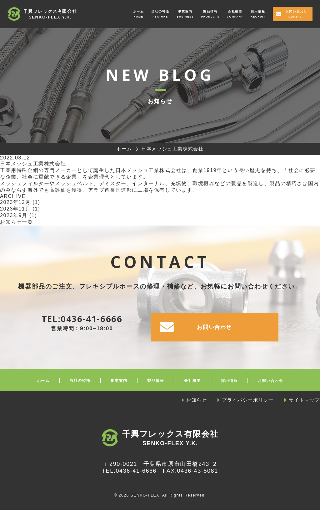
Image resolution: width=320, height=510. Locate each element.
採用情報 (258, 11)
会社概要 (235, 11)
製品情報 (210, 11)
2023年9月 (14, 215)
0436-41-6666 (91, 319)
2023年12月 (15, 202)
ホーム (138, 11)
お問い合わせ (296, 11)
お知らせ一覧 (16, 222)
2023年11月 (15, 208)
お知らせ (196, 400)
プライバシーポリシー (248, 400)
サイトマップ (304, 400)
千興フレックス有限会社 (50, 14)
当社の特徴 (160, 11)
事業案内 (185, 11)
